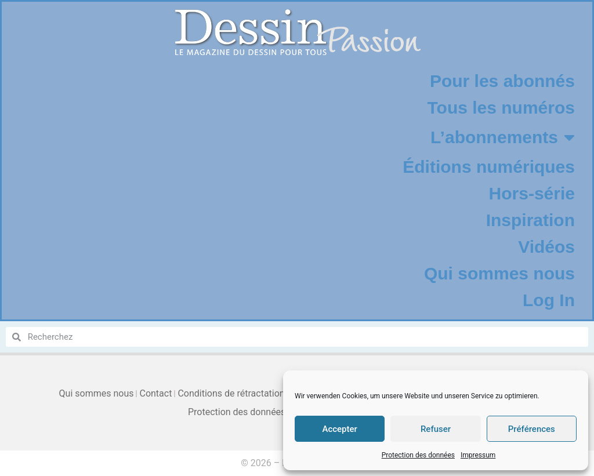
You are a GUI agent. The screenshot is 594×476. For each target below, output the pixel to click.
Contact (155, 393)
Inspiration (530, 220)
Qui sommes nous (499, 273)
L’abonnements (502, 137)
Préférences (531, 429)
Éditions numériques (489, 166)
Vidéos (546, 246)
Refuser (436, 429)
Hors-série (532, 193)
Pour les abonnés (502, 80)
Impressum (478, 455)
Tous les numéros (501, 107)
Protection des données (418, 455)
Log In (549, 300)
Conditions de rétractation (231, 393)
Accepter (339, 429)
